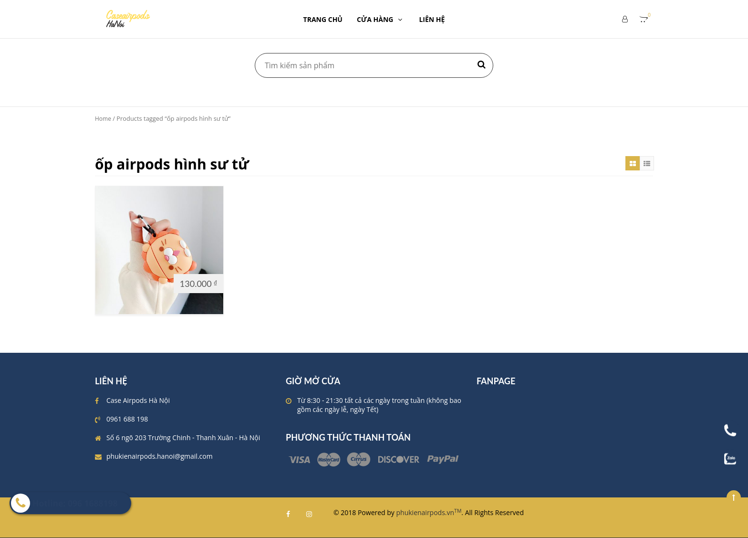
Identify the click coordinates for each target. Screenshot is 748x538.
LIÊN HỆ (432, 19)
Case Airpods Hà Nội (138, 400)
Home (103, 119)
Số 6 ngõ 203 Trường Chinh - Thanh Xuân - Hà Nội (183, 437)
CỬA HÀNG (381, 19)
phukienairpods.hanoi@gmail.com (159, 456)
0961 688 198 (127, 418)
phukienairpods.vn (429, 512)
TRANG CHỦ (323, 19)
